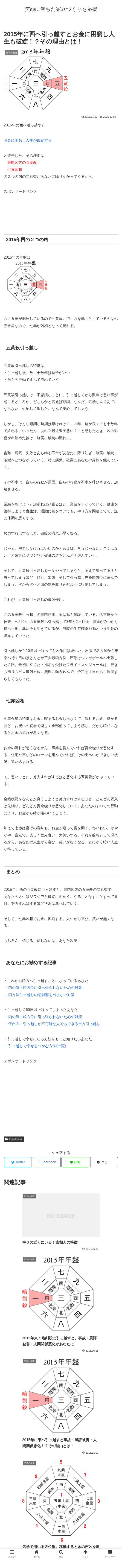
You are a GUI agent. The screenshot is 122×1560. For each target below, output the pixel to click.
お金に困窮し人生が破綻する (28, 140)
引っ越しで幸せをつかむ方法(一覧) (37, 1046)
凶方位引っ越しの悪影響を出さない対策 (41, 995)
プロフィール (61, 1545)
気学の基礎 (14, 1139)
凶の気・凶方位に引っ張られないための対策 (45, 988)
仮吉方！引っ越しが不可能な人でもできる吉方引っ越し (54, 1024)
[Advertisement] (40, 206)
